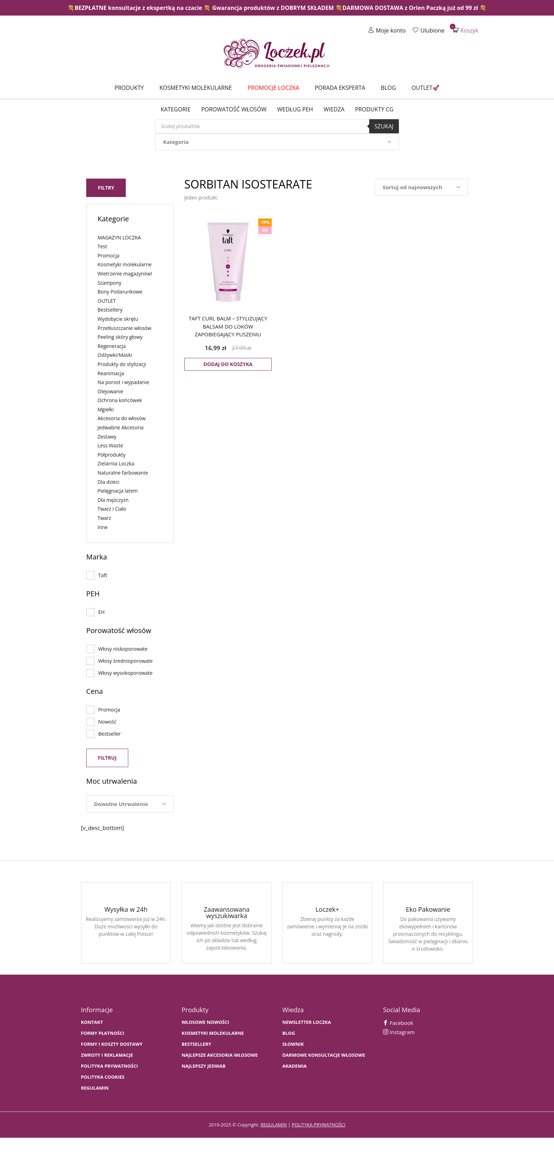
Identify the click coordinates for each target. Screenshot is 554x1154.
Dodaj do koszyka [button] (228, 364)
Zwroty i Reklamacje (107, 1055)
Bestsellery (110, 309)
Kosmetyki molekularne (195, 88)
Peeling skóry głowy (120, 337)
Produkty (129, 88)
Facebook (398, 1022)
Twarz (104, 518)
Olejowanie (110, 391)
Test (102, 246)
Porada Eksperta (340, 88)
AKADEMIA (294, 1066)
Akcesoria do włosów (122, 418)
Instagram (399, 1032)
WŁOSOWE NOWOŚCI (205, 1022)
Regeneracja (112, 346)
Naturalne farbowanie (123, 472)
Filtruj (107, 757)
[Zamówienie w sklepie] (421, 187)
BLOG (288, 1033)
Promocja (108, 255)
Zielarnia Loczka (116, 463)
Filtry (106, 187)
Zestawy (107, 436)
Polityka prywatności (109, 1066)
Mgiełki (106, 409)
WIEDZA (334, 109)
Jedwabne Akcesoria (120, 427)
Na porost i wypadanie (123, 382)
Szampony (110, 282)
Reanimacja (111, 373)
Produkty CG (374, 109)
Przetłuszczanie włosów (124, 328)
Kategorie (175, 109)
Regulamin (95, 1088)
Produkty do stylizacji (122, 364)
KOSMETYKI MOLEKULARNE (213, 1033)
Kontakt (92, 1022)
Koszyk (465, 30)
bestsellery (196, 1044)
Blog (388, 88)
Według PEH (295, 109)
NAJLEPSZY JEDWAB (203, 1066)
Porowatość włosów (233, 109)
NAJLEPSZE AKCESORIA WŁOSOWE (220, 1055)
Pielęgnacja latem (118, 490)
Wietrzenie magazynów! (125, 273)
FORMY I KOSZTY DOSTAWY (111, 1044)
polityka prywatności (319, 1124)
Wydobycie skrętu (118, 318)
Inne (103, 527)
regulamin (273, 1124)
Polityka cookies (102, 1077)
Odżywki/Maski (115, 355)
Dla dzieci (108, 482)
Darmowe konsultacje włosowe (323, 1055)
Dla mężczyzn (113, 500)
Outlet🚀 (426, 88)
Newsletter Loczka (306, 1022)
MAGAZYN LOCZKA (119, 237)
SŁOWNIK (293, 1044)
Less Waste (110, 445)
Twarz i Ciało (112, 508)
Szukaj (384, 126)
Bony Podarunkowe (120, 291)
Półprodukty (112, 454)
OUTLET (107, 300)
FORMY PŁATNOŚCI (102, 1033)
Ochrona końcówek (120, 400)
